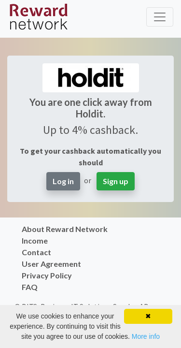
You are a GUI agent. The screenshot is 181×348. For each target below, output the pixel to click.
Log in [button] (63, 181)
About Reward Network (65, 228)
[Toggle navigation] (159, 17)
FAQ (30, 286)
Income (35, 240)
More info (146, 336)
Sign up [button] (115, 181)
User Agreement (51, 263)
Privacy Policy (47, 275)
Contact (36, 252)
